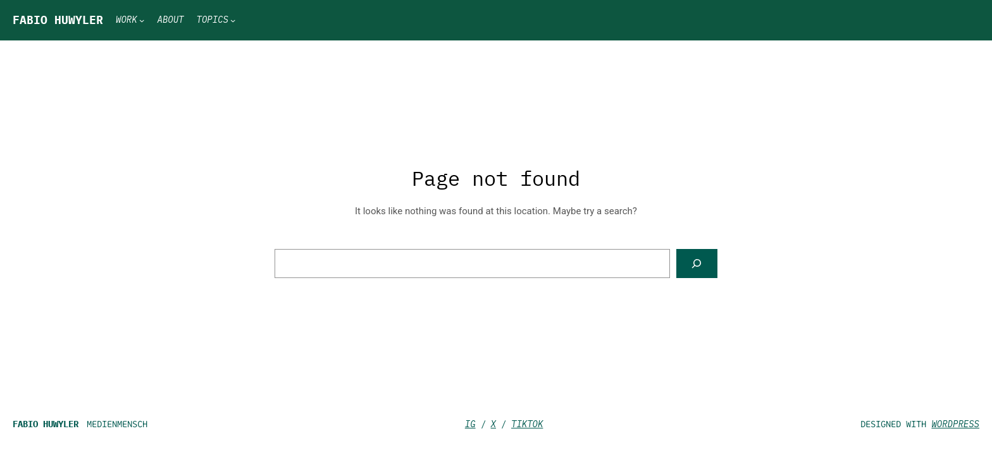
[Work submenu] (141, 20)
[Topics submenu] (232, 20)
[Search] (696, 264)
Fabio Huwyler (58, 20)
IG (470, 424)
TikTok (527, 424)
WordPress (955, 424)
